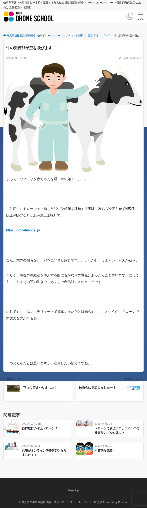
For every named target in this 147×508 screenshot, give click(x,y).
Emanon (123, 502)
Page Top (73, 488)
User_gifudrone (132, 57)
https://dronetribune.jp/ (23, 230)
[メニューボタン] (140, 16)
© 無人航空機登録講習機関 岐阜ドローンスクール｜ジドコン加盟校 (60, 502)
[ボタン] (129, 16)
